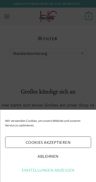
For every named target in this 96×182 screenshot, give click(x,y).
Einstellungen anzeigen (48, 170)
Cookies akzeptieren (48, 142)
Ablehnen (48, 156)
